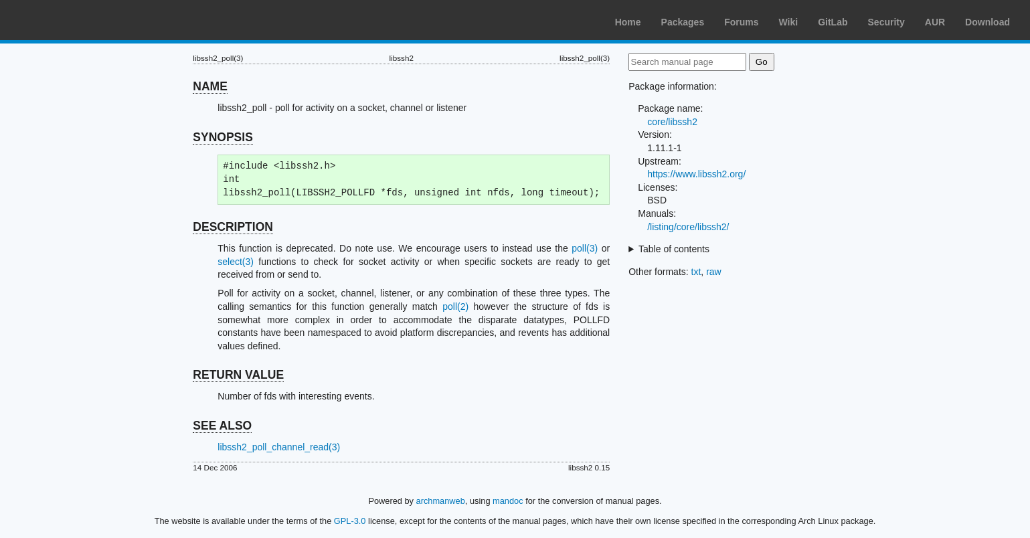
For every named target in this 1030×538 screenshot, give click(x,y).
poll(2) (455, 306)
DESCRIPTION (233, 227)
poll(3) (585, 248)
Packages (683, 22)
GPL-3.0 (350, 521)
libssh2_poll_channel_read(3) (279, 447)
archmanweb (440, 501)
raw (713, 271)
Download (987, 22)
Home (628, 22)
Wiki (788, 22)
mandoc (508, 501)
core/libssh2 (672, 121)
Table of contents (673, 249)
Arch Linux (73, 20)
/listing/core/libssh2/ (688, 226)
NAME (210, 86)
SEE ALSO (222, 425)
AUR (935, 22)
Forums (741, 22)
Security (886, 22)
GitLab (832, 22)
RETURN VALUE (238, 374)
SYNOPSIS (222, 137)
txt (696, 271)
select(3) (236, 261)
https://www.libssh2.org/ (696, 174)
